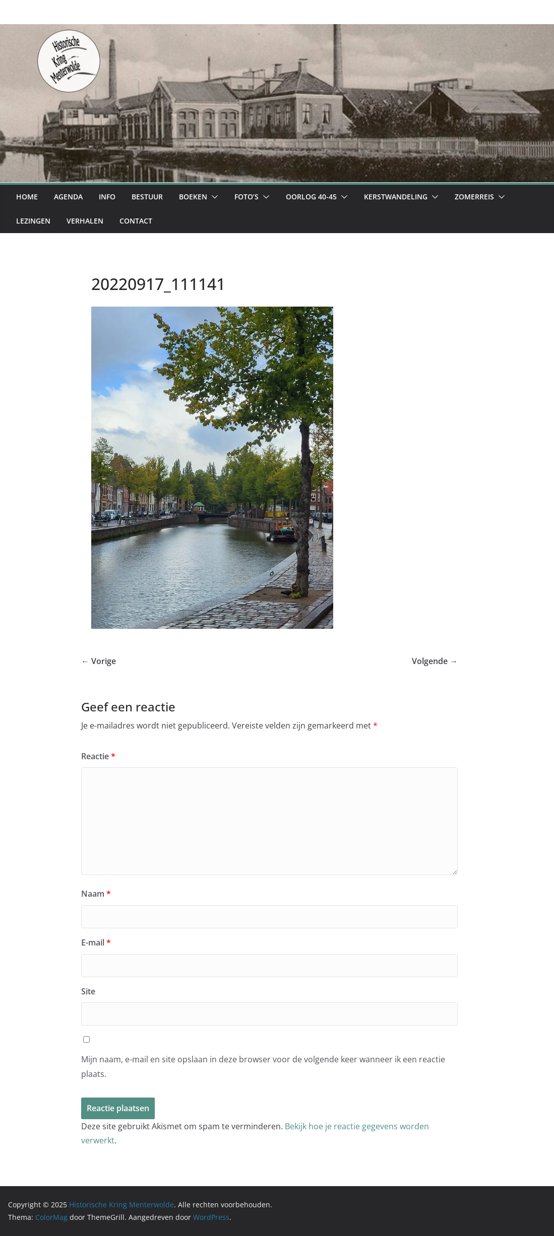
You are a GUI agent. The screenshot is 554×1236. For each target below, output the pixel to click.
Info (107, 196)
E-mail (96, 942)
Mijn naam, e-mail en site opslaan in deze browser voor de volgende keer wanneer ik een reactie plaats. (263, 1066)
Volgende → (435, 661)
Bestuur (147, 196)
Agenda (68, 196)
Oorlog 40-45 (311, 196)
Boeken (193, 196)
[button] (212, 197)
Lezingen (33, 221)
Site (88, 991)
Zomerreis (474, 196)
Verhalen (85, 221)
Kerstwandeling (395, 196)
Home (27, 196)
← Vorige (98, 661)
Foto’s (246, 196)
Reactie (98, 756)
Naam (96, 893)
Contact (135, 221)
